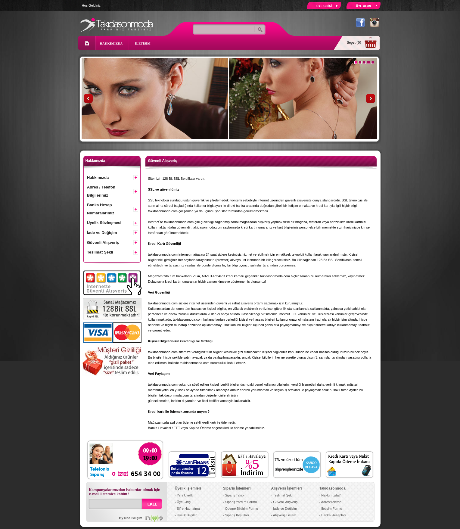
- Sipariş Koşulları (236, 515)
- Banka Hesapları (332, 515)
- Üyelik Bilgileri (186, 515)
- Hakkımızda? (330, 495)
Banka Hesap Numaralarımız (100, 209)
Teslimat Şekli (100, 252)
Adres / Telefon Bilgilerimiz (101, 191)
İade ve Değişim (102, 232)
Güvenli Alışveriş (103, 242)
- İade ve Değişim (284, 508)
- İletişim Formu (330, 508)
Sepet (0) (354, 42)
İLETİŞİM (142, 43)
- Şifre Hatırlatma (187, 508)
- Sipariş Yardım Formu (240, 502)
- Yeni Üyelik (184, 495)
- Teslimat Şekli (282, 495)
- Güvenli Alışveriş (284, 502)
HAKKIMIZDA (111, 43)
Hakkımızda (98, 177)
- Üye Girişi (183, 502)
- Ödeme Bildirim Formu (240, 508)
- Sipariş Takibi (233, 495)
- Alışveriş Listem (283, 515)
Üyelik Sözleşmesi (104, 222)
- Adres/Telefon (330, 502)
